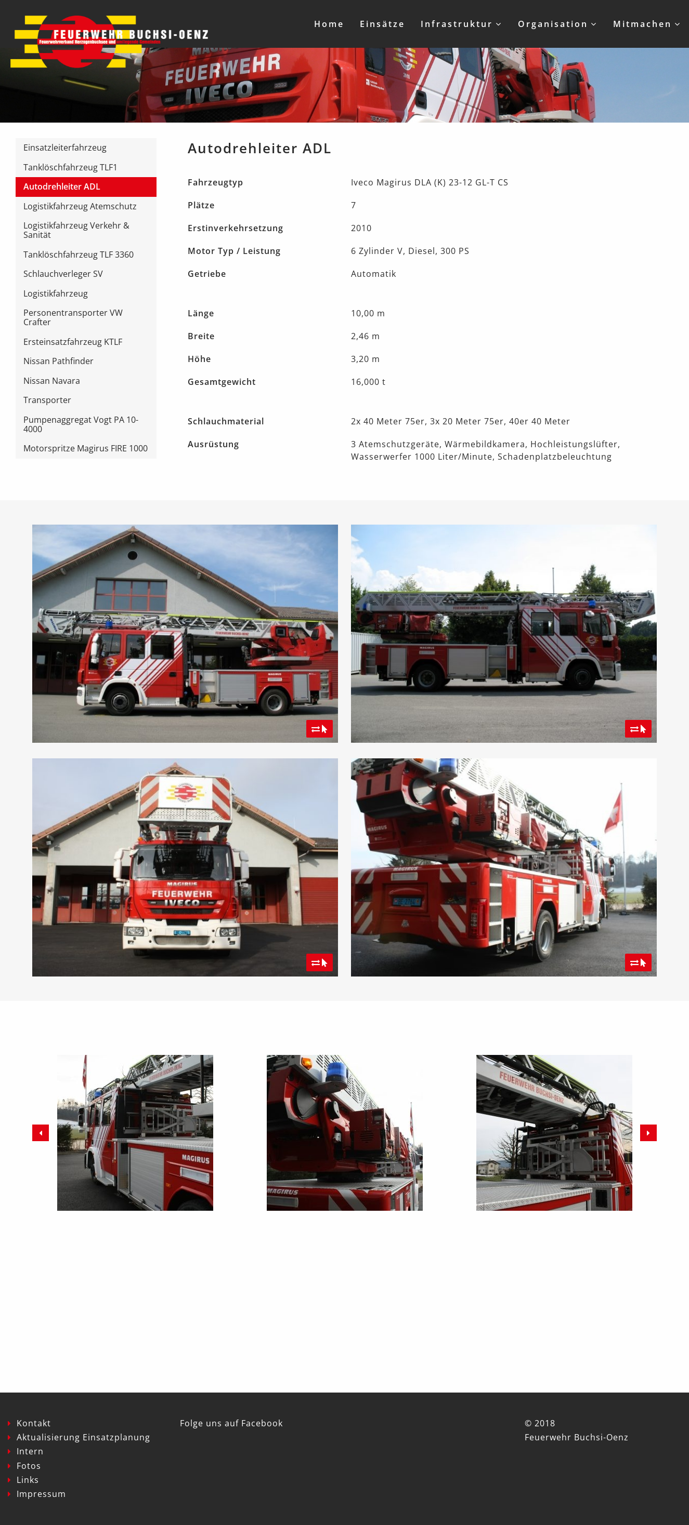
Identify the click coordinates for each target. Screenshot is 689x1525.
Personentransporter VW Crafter (73, 317)
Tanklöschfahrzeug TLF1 (70, 167)
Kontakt (34, 1423)
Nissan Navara (51, 380)
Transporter (47, 400)
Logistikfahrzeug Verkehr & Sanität (76, 230)
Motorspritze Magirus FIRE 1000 (85, 448)
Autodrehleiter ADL (61, 186)
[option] (135, 1133)
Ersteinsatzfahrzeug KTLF (72, 341)
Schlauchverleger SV (63, 273)
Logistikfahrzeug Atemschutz (80, 206)
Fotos (29, 1466)
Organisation (553, 24)
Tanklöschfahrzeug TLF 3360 (78, 254)
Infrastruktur (457, 24)
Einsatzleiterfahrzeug (65, 147)
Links (28, 1480)
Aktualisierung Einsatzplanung (83, 1437)
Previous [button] (40, 1133)
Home (329, 24)
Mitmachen (642, 24)
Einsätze (382, 24)
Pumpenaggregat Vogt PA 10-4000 (80, 424)
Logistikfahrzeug (55, 293)
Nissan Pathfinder (58, 361)
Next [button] (648, 1133)
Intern (30, 1451)
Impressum (41, 1494)
